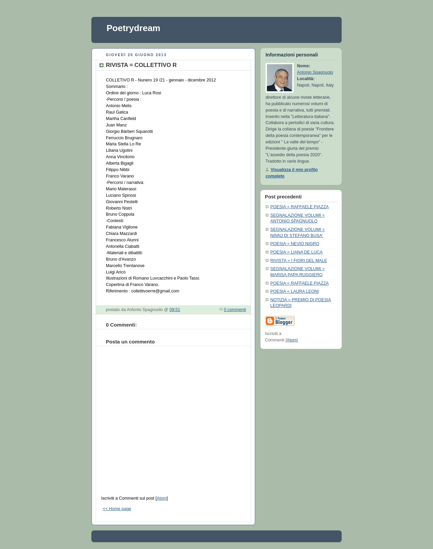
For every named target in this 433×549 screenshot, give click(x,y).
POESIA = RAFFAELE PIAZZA (299, 207)
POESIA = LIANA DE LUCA (296, 252)
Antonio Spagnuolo (315, 72)
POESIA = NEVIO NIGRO (294, 243)
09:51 (174, 309)
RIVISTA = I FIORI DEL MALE (298, 260)
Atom (161, 498)
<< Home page (117, 508)
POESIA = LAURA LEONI (294, 291)
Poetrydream (133, 28)
